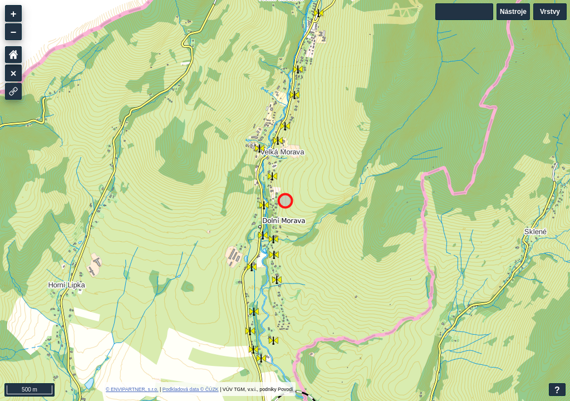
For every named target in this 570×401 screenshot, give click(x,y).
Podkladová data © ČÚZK (191, 389)
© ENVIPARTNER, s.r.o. (132, 389)
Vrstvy (550, 12)
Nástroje (513, 12)
